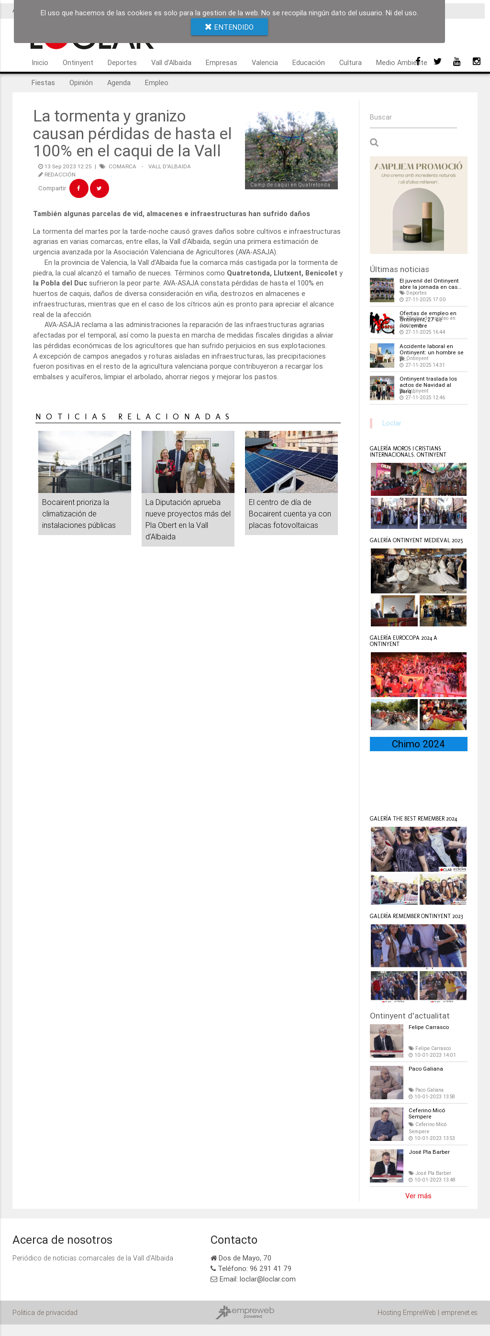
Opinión (81, 82)
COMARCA (122, 166)
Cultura (350, 62)
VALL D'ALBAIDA (169, 166)
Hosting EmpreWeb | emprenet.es (428, 1311)
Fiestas (43, 82)
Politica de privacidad (45, 1311)
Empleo (156, 82)
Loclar (391, 422)
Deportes (122, 62)
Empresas (221, 62)
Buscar (381, 117)
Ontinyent (78, 62)
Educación (308, 62)
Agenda (119, 82)
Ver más (418, 1195)
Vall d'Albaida (171, 62)
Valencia (265, 62)
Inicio (40, 62)
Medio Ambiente (401, 62)
